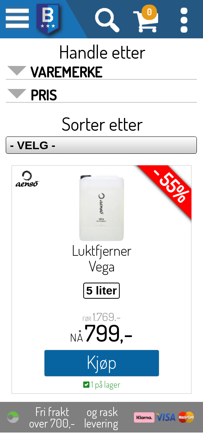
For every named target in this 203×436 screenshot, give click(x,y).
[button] (184, 19)
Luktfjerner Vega (102, 258)
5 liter (101, 290)
